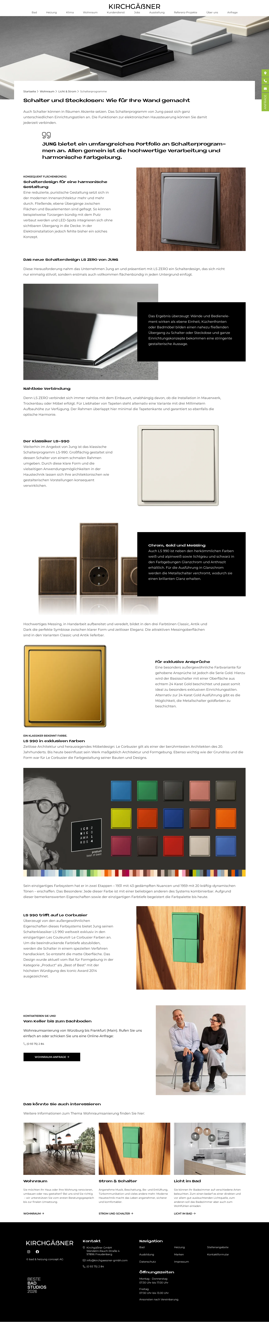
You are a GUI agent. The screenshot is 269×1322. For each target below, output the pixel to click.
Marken (179, 1254)
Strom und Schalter (114, 1213)
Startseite (29, 91)
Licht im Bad (187, 1181)
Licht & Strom (67, 91)
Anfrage (232, 12)
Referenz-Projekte (185, 12)
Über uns (212, 12)
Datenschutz (147, 1261)
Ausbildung (146, 1254)
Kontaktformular (218, 1254)
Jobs (137, 12)
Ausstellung (157, 12)
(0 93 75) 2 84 (35, 1043)
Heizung (51, 12)
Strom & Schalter (118, 1181)
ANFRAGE (265, 102)
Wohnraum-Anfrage (50, 1057)
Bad (34, 12)
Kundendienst (116, 12)
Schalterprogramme (93, 91)
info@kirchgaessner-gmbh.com (107, 1260)
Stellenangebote (217, 1247)
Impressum (181, 1261)
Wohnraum (90, 12)
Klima (70, 12)
